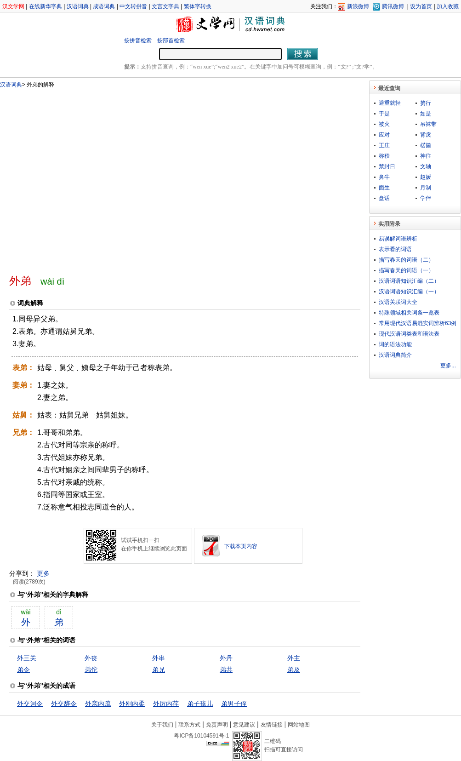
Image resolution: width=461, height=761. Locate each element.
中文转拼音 (133, 6)
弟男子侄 (234, 703)
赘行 (425, 103)
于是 (384, 113)
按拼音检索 (138, 40)
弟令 (23, 669)
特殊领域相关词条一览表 (409, 312)
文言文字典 (165, 6)
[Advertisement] (86, 177)
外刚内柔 (132, 703)
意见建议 (244, 724)
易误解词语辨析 (398, 238)
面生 (384, 187)
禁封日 (387, 166)
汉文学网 (13, 6)
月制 (425, 187)
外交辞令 (64, 703)
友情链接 (272, 724)
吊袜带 (428, 124)
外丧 (91, 658)
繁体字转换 (197, 6)
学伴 (425, 198)
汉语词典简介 (395, 355)
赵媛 (425, 177)
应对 (384, 135)
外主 (293, 658)
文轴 (425, 166)
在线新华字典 (45, 6)
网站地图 (299, 724)
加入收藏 (448, 6)
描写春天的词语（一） (406, 270)
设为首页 (421, 6)
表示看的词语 (395, 249)
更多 (43, 573)
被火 (384, 124)
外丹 (226, 658)
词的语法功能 (395, 344)
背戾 (425, 135)
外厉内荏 (166, 703)
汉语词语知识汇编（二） (409, 281)
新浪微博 (358, 6)
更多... (448, 365)
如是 (425, 113)
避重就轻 (390, 103)
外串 (158, 658)
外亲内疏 (98, 703)
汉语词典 (78, 6)
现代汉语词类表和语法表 (409, 334)
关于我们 (162, 724)
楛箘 (425, 145)
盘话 (384, 198)
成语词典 (104, 6)
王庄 (384, 145)
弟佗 (91, 669)
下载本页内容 (240, 546)
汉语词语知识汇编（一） (409, 291)
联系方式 (189, 724)
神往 (425, 156)
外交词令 (30, 703)
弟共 (226, 669)
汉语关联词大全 (398, 302)
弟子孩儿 (200, 703)
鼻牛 (384, 177)
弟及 (293, 669)
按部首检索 (171, 40)
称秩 (384, 156)
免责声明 (217, 724)
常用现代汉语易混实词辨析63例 (417, 323)
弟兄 (158, 669)
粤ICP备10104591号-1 (201, 735)
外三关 (26, 658)
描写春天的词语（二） (406, 260)
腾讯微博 (393, 6)
